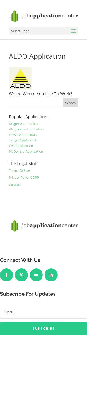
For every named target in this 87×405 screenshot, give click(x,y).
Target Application (23, 140)
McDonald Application (26, 151)
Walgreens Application (26, 129)
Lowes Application (23, 134)
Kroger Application (23, 123)
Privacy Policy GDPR (24, 177)
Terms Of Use (19, 170)
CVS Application (21, 146)
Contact (15, 184)
